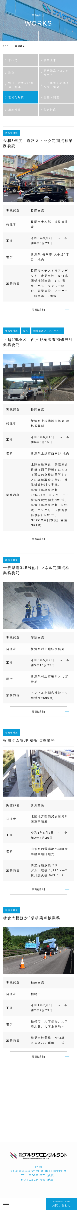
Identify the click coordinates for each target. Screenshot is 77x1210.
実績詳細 (38, 311)
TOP (6, 46)
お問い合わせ (61, 1203)
